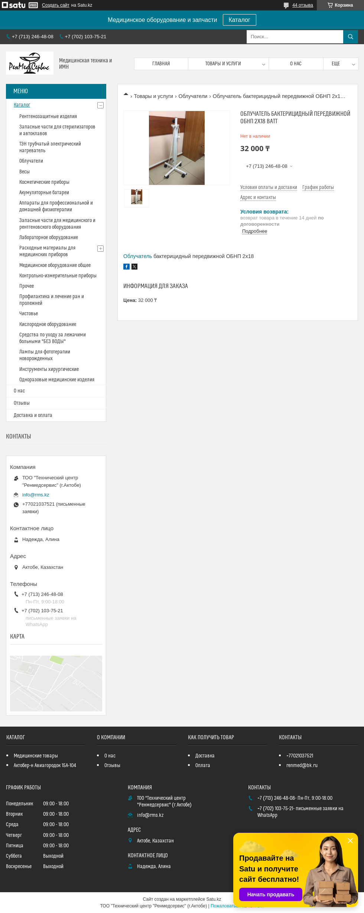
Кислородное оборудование (47, 324)
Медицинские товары (36, 756)
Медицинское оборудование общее (55, 265)
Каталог (239, 20)
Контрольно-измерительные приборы (58, 276)
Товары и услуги (223, 64)
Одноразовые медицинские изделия (56, 380)
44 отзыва (302, 5)
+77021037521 (299, 756)
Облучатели (193, 96)
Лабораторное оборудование (48, 238)
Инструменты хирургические (49, 369)
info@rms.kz (35, 495)
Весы (24, 172)
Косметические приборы (44, 182)
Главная (161, 64)
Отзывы (22, 403)
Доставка (205, 756)
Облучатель (137, 256)
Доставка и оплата (33, 415)
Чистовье (28, 314)
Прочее (26, 286)
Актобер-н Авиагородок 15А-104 (45, 766)
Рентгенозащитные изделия (48, 117)
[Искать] (350, 36)
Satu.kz (213, 899)
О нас (296, 64)
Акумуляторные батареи (44, 193)
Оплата (202, 766)
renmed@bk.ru (302, 766)
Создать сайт (55, 5)
